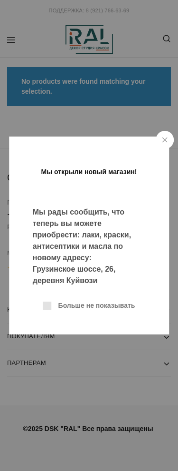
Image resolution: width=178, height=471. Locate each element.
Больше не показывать (96, 305)
